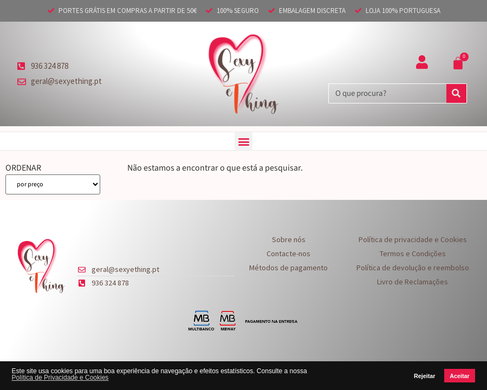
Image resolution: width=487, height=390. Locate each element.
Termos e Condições (413, 253)
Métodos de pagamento (288, 267)
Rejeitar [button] (425, 376)
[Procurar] (456, 93)
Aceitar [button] (460, 376)
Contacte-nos (288, 253)
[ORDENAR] (52, 184)
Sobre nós (289, 239)
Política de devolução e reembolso (412, 267)
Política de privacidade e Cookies (413, 239)
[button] (243, 141)
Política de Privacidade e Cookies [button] (60, 377)
